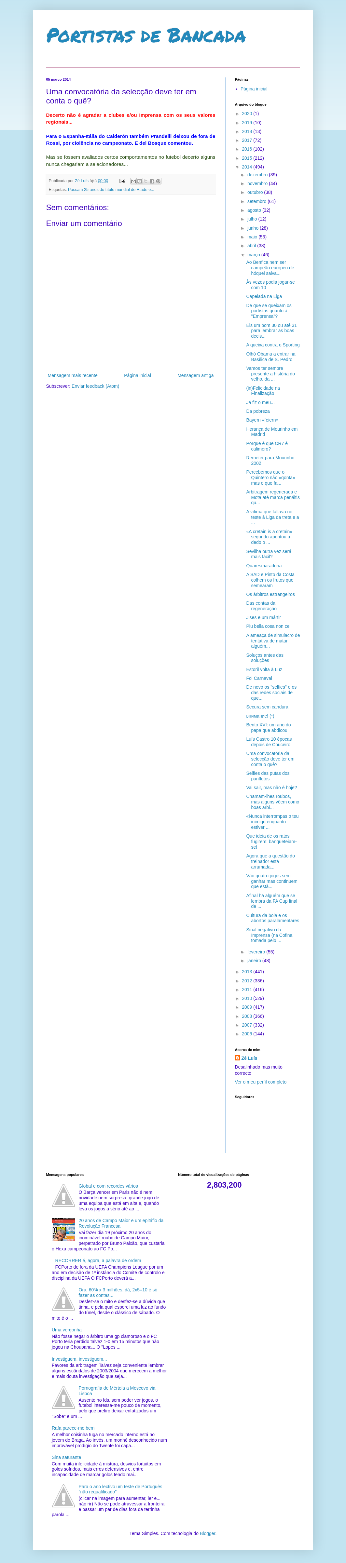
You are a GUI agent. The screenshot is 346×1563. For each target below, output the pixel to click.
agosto (254, 210)
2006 (247, 1033)
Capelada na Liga (264, 296)
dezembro (258, 174)
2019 (247, 122)
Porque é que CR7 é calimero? (267, 446)
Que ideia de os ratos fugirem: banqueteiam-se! (271, 841)
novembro (258, 183)
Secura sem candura (267, 706)
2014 (247, 166)
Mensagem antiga (195, 375)
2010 (247, 998)
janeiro (254, 960)
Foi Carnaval (259, 678)
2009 (247, 1007)
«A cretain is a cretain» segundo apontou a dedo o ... (269, 537)
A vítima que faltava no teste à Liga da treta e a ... (272, 517)
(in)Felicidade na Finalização (263, 390)
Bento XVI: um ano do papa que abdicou (268, 727)
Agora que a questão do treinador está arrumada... (270, 861)
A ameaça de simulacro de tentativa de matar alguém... (273, 641)
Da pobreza (258, 411)
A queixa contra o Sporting (272, 344)
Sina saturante (66, 1457)
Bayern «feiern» (262, 420)
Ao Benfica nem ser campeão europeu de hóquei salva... (270, 268)
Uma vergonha (67, 1329)
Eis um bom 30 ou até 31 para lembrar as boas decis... (271, 331)
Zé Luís (249, 1058)
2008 (247, 1016)
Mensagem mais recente (73, 375)
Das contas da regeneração (261, 605)
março (254, 254)
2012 (247, 980)
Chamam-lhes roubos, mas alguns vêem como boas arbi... (272, 802)
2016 (247, 149)
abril (252, 245)
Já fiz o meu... (260, 402)
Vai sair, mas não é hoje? (271, 787)
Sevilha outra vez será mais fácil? (268, 554)
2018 (247, 131)
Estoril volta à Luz (264, 669)
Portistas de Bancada (146, 34)
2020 (247, 113)
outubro (255, 192)
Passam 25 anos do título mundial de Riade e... (111, 189)
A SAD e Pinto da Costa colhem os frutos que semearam (270, 580)
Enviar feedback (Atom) (95, 386)
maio (252, 236)
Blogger (207, 1533)
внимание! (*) (260, 716)
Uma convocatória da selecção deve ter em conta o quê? (270, 759)
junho (253, 228)
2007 (247, 1025)
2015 (247, 158)
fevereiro (256, 951)
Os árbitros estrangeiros (270, 594)
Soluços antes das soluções (264, 658)
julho (252, 219)
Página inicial (137, 375)
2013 (247, 971)
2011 (247, 989)
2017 (247, 140)
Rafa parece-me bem (73, 1428)
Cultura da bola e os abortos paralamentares (272, 918)
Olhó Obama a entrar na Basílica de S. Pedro (270, 356)
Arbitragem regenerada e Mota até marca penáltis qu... (272, 497)
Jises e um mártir (263, 617)
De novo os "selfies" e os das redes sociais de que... (271, 692)
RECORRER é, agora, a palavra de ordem (98, 1260)
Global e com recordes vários (108, 1186)
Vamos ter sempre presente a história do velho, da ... (270, 374)
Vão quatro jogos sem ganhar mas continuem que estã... (271, 881)
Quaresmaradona (264, 565)
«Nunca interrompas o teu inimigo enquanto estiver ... (272, 822)
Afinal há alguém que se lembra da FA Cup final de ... (271, 901)
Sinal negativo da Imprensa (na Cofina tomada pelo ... (269, 935)
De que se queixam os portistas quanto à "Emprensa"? (268, 311)
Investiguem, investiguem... (79, 1359)
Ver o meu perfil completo (261, 1082)
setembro (257, 201)
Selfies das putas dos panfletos (267, 776)
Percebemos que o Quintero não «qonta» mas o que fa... (270, 477)
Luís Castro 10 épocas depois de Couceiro (269, 741)
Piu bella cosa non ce (267, 626)
